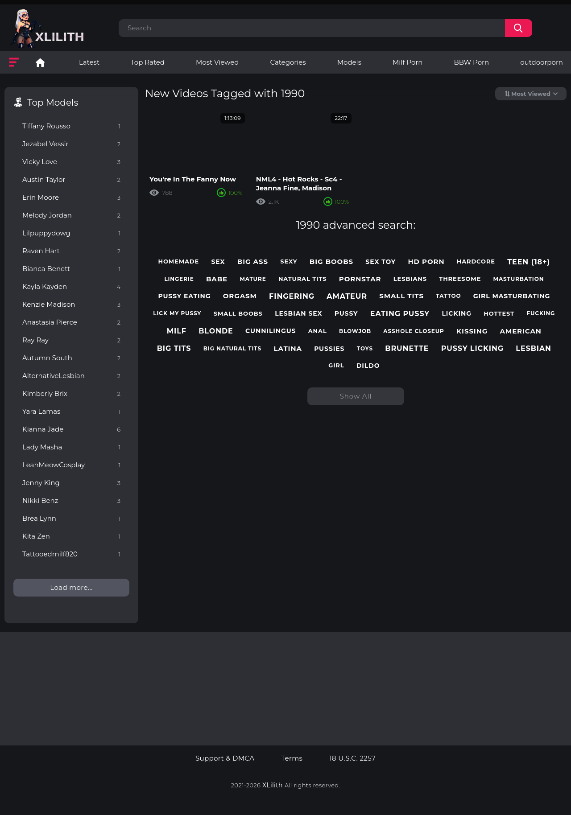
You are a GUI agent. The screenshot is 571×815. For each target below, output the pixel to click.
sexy (288, 261)
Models (349, 62)
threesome (460, 279)
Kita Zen (71, 536)
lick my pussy (177, 313)
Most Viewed (217, 62)
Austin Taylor (71, 179)
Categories (288, 62)
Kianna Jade (71, 429)
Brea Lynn (71, 518)
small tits (401, 296)
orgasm (240, 296)
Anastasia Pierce (71, 322)
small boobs (238, 313)
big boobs (331, 262)
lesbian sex (298, 313)
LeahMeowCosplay (71, 465)
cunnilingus (270, 331)
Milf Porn (407, 62)
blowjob (355, 331)
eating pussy (400, 313)
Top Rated (148, 62)
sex (218, 262)
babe (217, 279)
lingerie (179, 279)
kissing (472, 331)
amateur (347, 296)
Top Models (52, 102)
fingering (291, 296)
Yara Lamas (71, 411)
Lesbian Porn (40, 62)
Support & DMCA (224, 758)
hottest (499, 313)
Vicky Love (71, 161)
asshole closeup (413, 331)
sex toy (380, 262)
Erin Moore (71, 197)
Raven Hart (71, 251)
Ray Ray (71, 340)
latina (288, 349)
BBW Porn (471, 62)
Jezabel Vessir (71, 144)
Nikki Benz (71, 500)
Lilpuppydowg (71, 233)
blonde (216, 331)
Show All (356, 396)
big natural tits (232, 349)
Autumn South (71, 358)
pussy (346, 313)
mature (253, 279)
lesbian (533, 348)
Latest (89, 62)
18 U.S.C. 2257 (352, 758)
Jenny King (71, 482)
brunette (407, 348)
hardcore (476, 261)
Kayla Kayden (71, 286)
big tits (174, 348)
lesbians (410, 279)
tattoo (448, 296)
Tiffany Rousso (71, 126)
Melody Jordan (71, 215)
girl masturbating (511, 296)
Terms (291, 758)
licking (457, 313)
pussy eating (184, 296)
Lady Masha (71, 447)
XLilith (272, 785)
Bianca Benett (71, 268)
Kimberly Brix (71, 393)
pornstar (360, 279)
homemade (178, 261)
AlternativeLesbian (71, 375)
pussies (329, 349)
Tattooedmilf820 (71, 554)
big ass (252, 262)
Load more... (71, 587)
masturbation (518, 279)
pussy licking (472, 348)
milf (176, 331)
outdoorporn (541, 62)
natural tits (302, 279)
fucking (540, 313)
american (521, 331)
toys (365, 349)
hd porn (426, 262)
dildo (368, 366)
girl (336, 365)
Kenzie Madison (71, 304)
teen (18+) (528, 262)
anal (317, 331)
